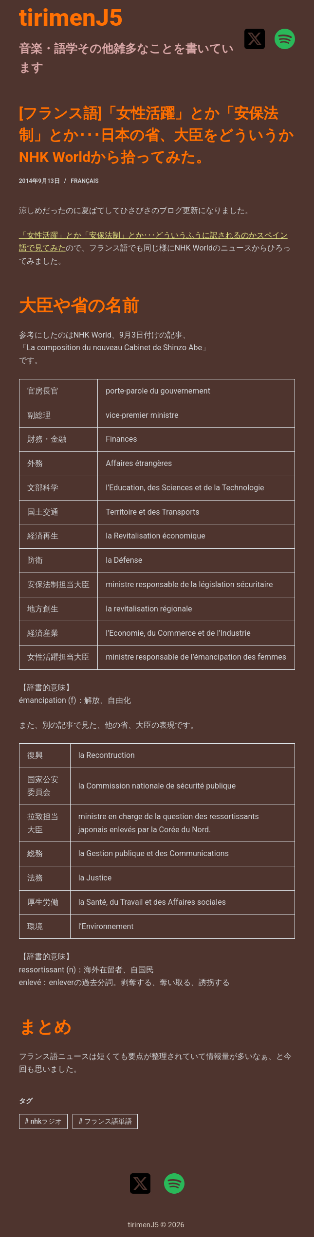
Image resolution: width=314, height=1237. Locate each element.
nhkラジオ (43, 1121)
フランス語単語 (105, 1121)
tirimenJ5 (71, 18)
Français (84, 181)
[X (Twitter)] (254, 39)
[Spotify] (285, 39)
